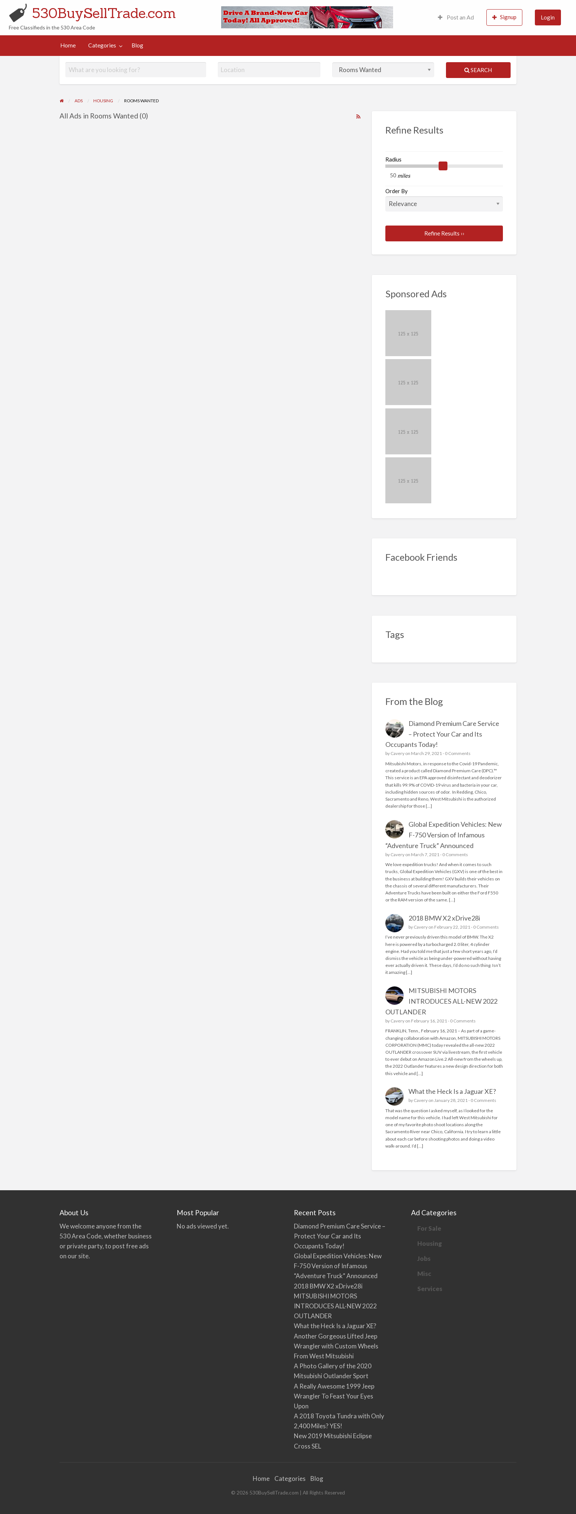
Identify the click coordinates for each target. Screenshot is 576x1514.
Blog (137, 45)
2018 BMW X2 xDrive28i (444, 918)
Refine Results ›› (444, 233)
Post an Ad (456, 17)
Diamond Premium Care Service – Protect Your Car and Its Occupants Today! (442, 734)
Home (68, 45)
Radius (393, 159)
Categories (102, 45)
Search (478, 70)
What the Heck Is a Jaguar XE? (452, 1091)
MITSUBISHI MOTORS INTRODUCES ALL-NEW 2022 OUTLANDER (441, 1001)
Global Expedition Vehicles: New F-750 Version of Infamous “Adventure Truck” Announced (443, 835)
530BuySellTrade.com (104, 13)
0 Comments (458, 753)
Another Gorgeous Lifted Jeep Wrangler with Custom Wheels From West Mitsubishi (336, 1346)
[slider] (443, 166)
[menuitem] (456, 17)
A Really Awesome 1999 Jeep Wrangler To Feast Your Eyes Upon (334, 1396)
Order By (444, 199)
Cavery (397, 753)
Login (548, 17)
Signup (504, 17)
